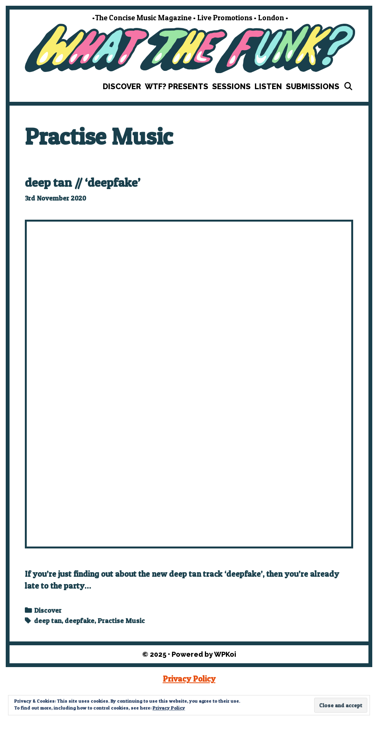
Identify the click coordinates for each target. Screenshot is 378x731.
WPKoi (225, 654)
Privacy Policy (189, 679)
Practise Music (121, 621)
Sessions (231, 86)
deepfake (79, 621)
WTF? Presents (176, 86)
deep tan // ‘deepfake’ (82, 182)
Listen (268, 86)
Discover (122, 86)
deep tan (48, 621)
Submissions (312, 86)
